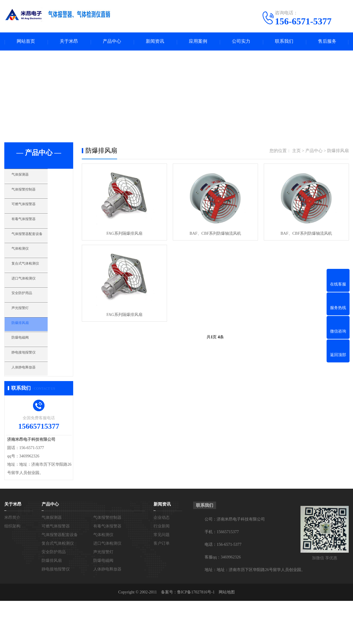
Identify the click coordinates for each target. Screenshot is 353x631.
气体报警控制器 (33, 195)
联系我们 (284, 41)
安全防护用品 (31, 313)
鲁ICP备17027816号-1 (196, 622)
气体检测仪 (28, 262)
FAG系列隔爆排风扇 (124, 234)
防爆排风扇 (28, 347)
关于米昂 (69, 41)
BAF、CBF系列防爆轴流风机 (215, 234)
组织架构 (12, 556)
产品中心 (112, 41)
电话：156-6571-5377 (223, 574)
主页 (296, 151)
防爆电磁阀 (28, 364)
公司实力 (241, 41)
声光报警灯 (28, 330)
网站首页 (26, 41)
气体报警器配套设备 (37, 245)
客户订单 (162, 573)
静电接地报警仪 (33, 381)
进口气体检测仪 (33, 296)
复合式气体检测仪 (35, 279)
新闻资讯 (155, 41)
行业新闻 (162, 556)
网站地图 (227, 622)
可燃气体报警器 (33, 211)
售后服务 (327, 41)
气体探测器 (28, 178)
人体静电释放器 (33, 398)
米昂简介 (12, 547)
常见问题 (162, 565)
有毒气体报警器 (33, 228)
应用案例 (198, 41)
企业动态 (162, 547)
